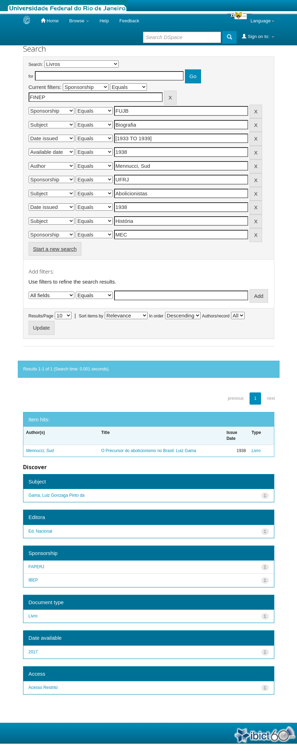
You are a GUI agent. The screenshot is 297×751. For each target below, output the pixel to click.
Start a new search (55, 249)
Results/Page (41, 316)
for (31, 76)
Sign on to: (258, 36)
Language (262, 20)
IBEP (33, 580)
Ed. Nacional (40, 531)
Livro (256, 450)
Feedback (129, 20)
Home (50, 20)
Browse (79, 20)
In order (156, 316)
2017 (33, 651)
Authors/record (216, 316)
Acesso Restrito (43, 687)
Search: (36, 64)
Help (104, 20)
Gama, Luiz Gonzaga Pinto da (57, 495)
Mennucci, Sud (40, 450)
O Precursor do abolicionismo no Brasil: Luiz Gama (148, 450)
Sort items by (91, 316)
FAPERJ (36, 566)
